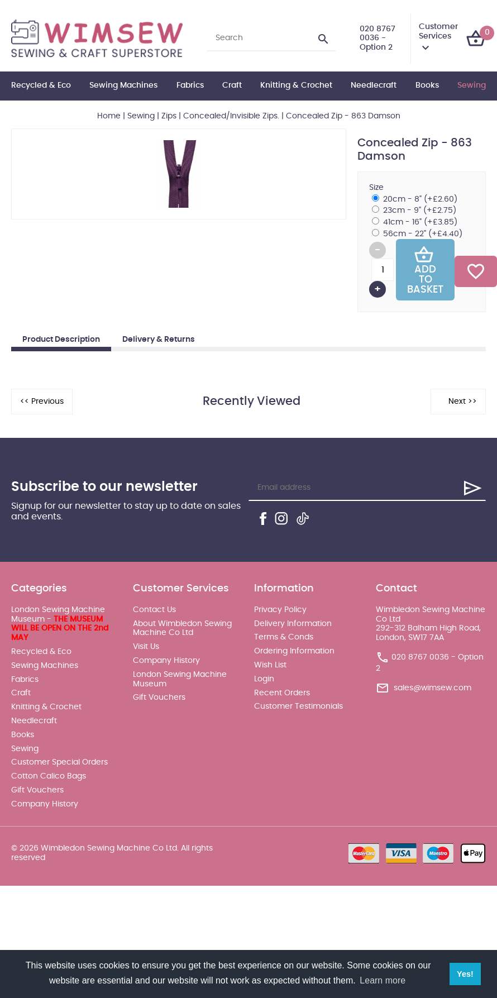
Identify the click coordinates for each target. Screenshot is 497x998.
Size (376, 188)
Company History (44, 804)
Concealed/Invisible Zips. (231, 116)
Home (109, 116)
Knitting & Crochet (296, 85)
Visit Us (146, 647)
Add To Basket (425, 270)
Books (427, 85)
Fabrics (190, 85)
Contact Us (154, 610)
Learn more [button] (382, 980)
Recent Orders (282, 693)
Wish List (270, 665)
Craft (232, 85)
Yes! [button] (465, 974)
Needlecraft (373, 85)
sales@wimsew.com (432, 688)
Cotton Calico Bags (48, 776)
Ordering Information (294, 651)
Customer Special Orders (59, 762)
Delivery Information (293, 624)
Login (264, 679)
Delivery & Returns (158, 339)
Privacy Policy (280, 610)
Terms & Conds (283, 637)
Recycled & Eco (41, 85)
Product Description (61, 339)
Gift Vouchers (37, 790)
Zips (168, 116)
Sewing (471, 85)
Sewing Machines (123, 85)
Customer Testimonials (298, 706)
